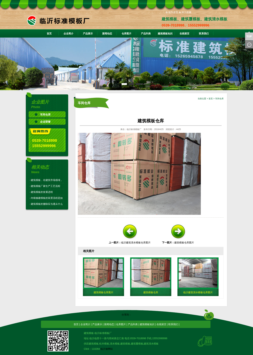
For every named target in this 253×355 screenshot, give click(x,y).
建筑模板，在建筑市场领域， (47, 180)
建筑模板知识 (165, 33)
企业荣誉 (45, 121)
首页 (49, 33)
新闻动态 (107, 33)
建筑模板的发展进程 (42, 192)
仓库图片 (126, 33)
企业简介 (68, 33)
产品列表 (146, 33)
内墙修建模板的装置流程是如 (47, 198)
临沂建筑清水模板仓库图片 (136, 242)
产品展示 (88, 33)
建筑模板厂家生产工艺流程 (45, 186)
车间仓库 (45, 114)
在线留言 (184, 33)
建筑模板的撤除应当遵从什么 (47, 204)
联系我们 (204, 33)
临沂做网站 (106, 348)
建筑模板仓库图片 (184, 242)
